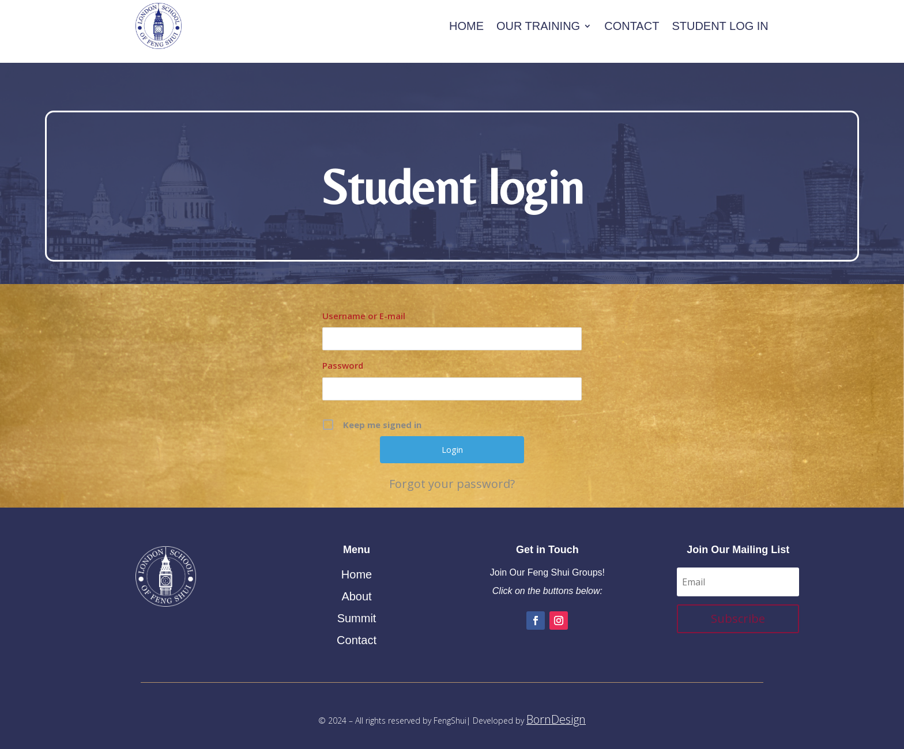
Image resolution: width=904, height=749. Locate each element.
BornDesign (556, 713)
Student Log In (720, 26)
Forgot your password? (452, 478)
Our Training (538, 26)
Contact (631, 26)
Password (342, 359)
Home (466, 26)
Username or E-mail (363, 310)
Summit (356, 612)
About (356, 590)
